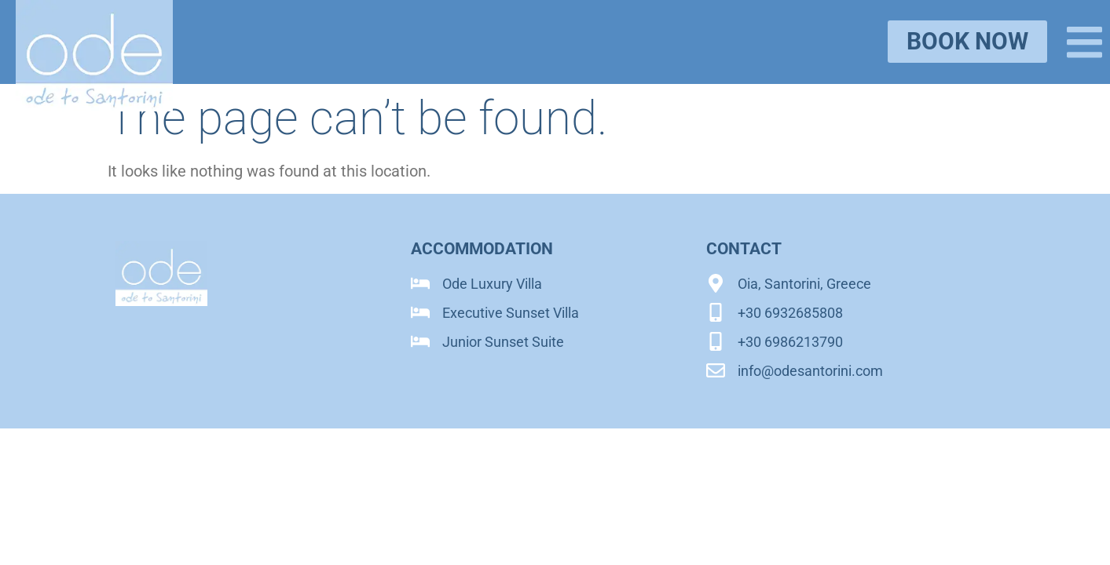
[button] (1084, 42)
